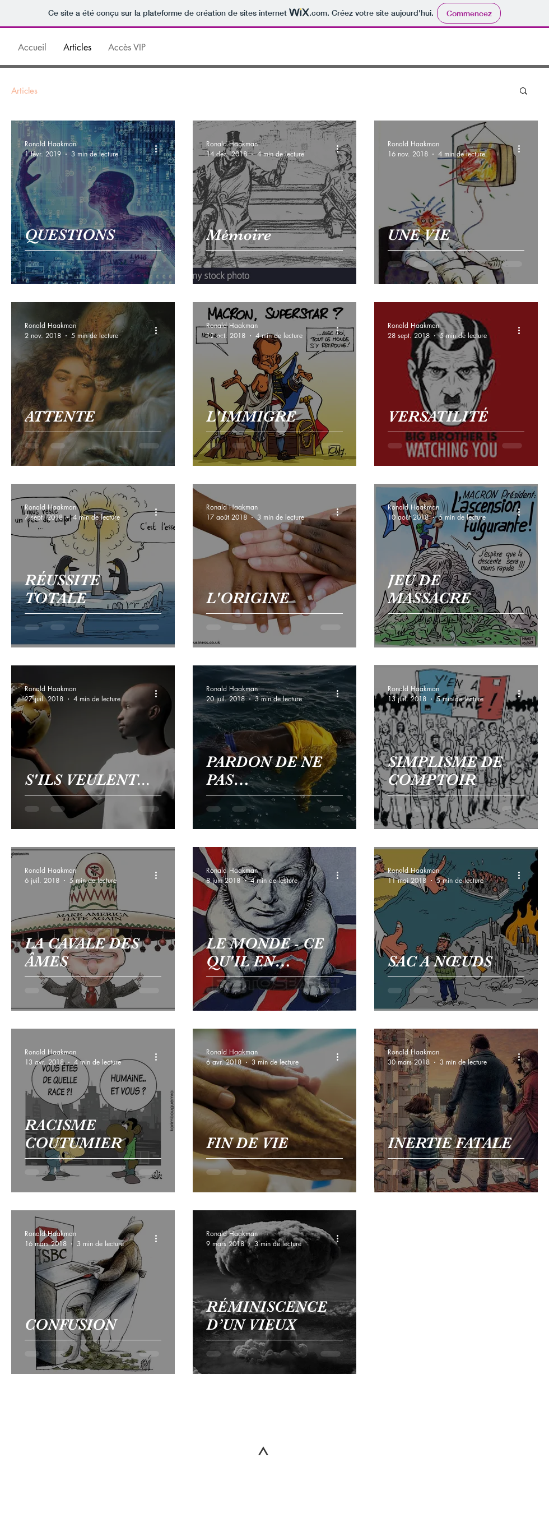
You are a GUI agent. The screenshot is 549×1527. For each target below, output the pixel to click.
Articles (24, 90)
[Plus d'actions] (159, 148)
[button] (523, 92)
